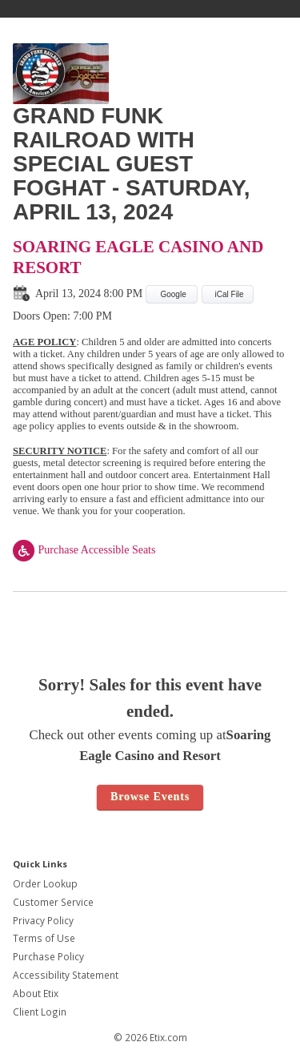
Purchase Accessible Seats (84, 550)
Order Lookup (45, 884)
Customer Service (53, 902)
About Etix (35, 994)
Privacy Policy (43, 921)
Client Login (39, 1012)
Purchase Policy (48, 957)
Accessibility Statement (65, 975)
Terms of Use (44, 938)
